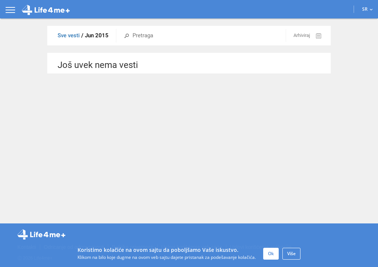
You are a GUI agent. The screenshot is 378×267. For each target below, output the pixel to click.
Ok (271, 253)
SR (367, 9)
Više (291, 253)
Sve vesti (69, 35)
